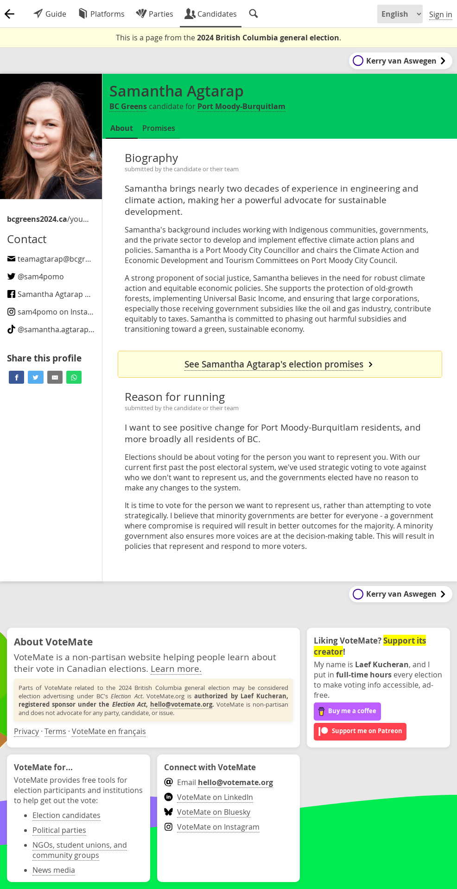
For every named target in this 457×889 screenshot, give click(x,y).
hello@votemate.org (181, 704)
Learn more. (176, 668)
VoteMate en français (109, 731)
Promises (158, 128)
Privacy (26, 731)
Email (218, 782)
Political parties (59, 830)
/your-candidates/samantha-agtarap (48, 219)
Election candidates (66, 815)
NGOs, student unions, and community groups (79, 850)
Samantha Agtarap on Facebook (68, 294)
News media (53, 870)
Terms (55, 731)
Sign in (440, 14)
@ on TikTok (65, 329)
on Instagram (56, 312)
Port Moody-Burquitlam (241, 106)
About (121, 128)
